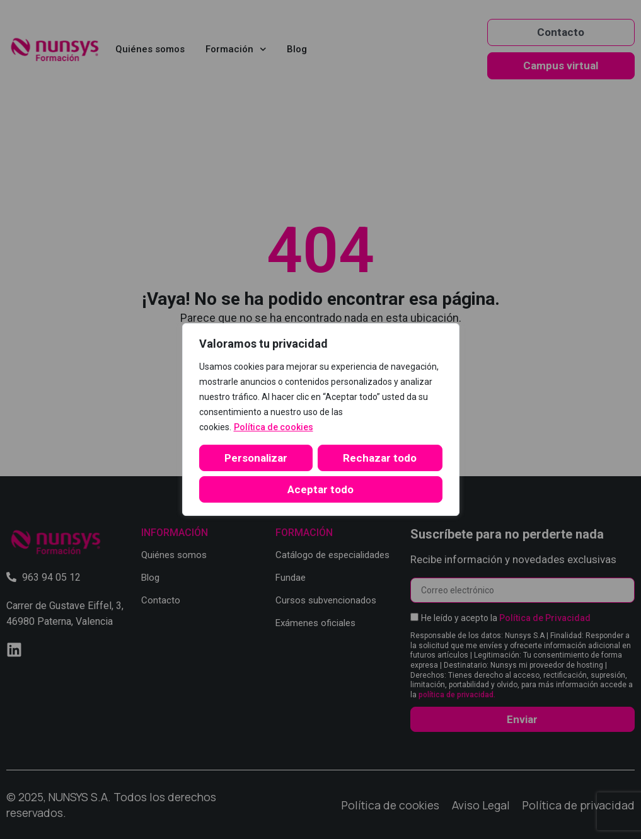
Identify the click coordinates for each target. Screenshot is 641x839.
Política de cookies (273, 427)
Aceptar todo (320, 489)
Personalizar (255, 458)
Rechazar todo (380, 458)
